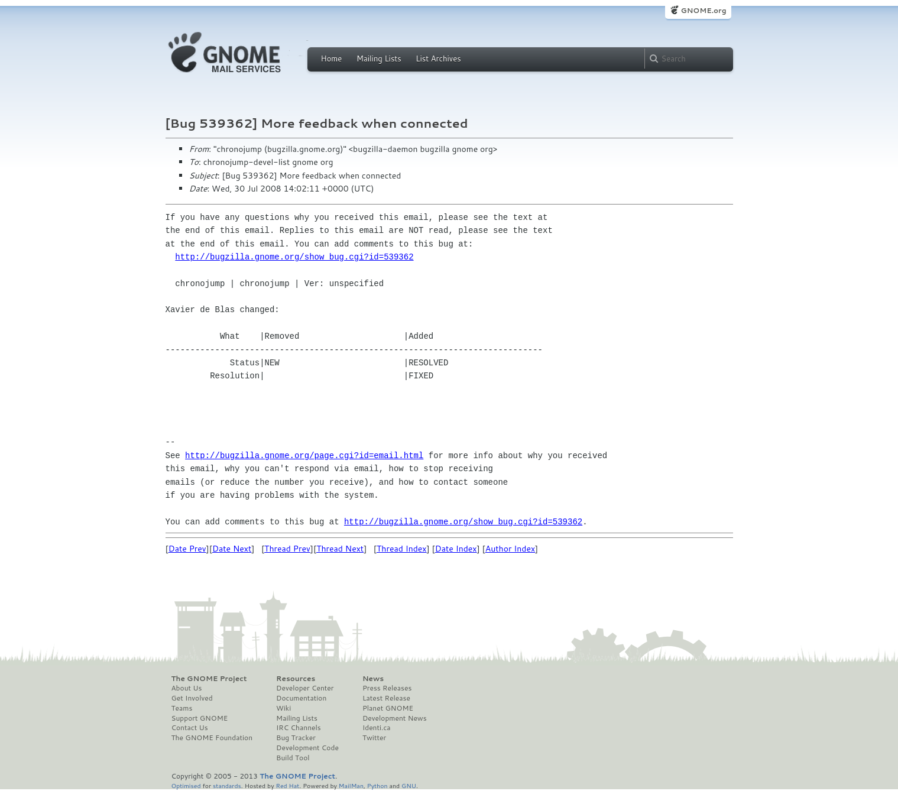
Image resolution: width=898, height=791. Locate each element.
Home (331, 58)
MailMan (351, 785)
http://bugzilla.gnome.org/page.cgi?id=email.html (304, 455)
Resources (295, 678)
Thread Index (402, 549)
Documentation (301, 698)
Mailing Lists (378, 58)
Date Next (231, 549)
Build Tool (292, 758)
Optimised (186, 785)
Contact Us (189, 727)
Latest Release (386, 698)
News (373, 678)
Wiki (283, 708)
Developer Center (304, 688)
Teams (182, 708)
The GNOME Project (209, 678)
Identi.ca (376, 727)
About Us (186, 688)
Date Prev (187, 549)
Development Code (307, 748)
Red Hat (287, 785)
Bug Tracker (296, 738)
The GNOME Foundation (212, 738)
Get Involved (192, 698)
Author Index (510, 549)
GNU (408, 785)
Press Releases (386, 688)
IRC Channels (298, 727)
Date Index (456, 549)
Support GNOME (199, 718)
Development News (394, 718)
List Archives (438, 58)
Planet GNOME (387, 708)
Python (377, 785)
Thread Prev (287, 549)
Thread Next (340, 549)
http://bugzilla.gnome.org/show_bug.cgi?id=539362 (294, 256)
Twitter (374, 738)
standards (227, 785)
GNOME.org (703, 10)
